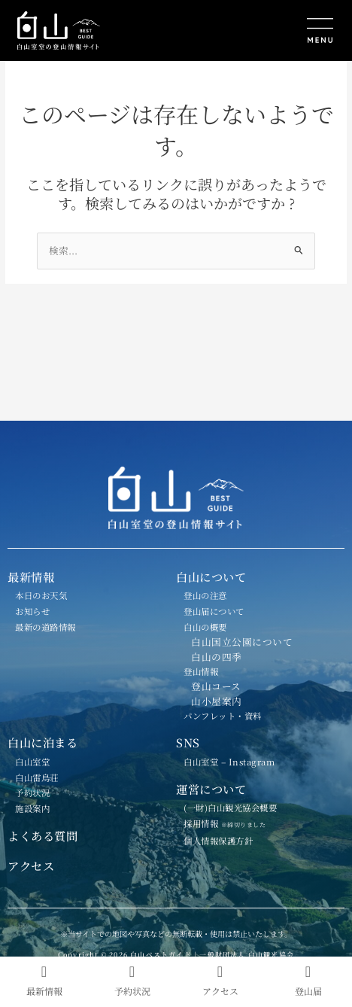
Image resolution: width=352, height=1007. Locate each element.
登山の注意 (205, 595)
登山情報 (201, 671)
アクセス (31, 865)
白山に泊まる (42, 742)
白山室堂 (32, 762)
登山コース (216, 686)
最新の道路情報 (45, 627)
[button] (259, 32)
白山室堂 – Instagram (229, 762)
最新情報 (31, 576)
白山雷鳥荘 (37, 777)
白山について (211, 576)
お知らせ (32, 611)
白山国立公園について (242, 641)
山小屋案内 (216, 701)
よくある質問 (42, 835)
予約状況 (32, 792)
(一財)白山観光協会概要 (230, 808)
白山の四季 (216, 657)
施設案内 (32, 808)
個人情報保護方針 (218, 841)
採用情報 (231, 823)
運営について (211, 788)
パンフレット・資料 (223, 716)
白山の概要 (205, 627)
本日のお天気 (41, 595)
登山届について (214, 611)
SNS (188, 742)
